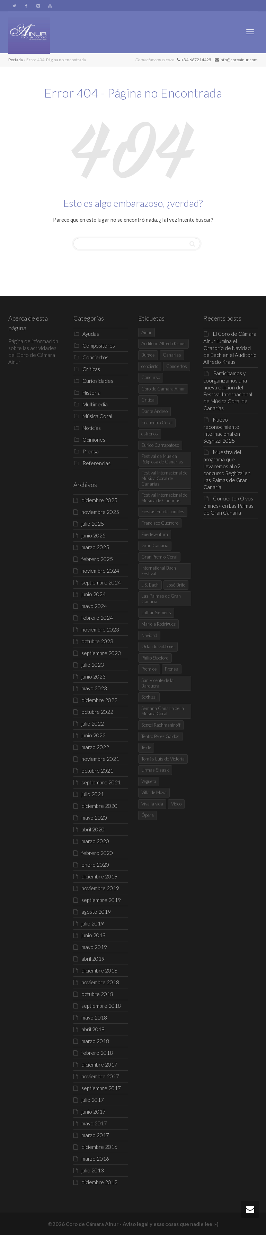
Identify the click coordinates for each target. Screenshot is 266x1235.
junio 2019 (93, 935)
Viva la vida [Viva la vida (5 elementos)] (152, 804)
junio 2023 (93, 676)
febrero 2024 (97, 618)
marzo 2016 (95, 1158)
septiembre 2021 (101, 782)
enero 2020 (95, 864)
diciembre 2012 (99, 1182)
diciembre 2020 (99, 806)
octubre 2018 (97, 994)
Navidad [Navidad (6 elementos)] (149, 635)
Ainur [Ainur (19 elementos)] (146, 332)
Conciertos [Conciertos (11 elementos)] (176, 366)
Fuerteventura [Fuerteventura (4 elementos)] (154, 534)
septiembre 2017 (101, 1088)
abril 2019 (93, 959)
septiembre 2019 (101, 900)
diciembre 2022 (99, 700)
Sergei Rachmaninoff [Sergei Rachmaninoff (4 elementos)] (160, 725)
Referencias (96, 463)
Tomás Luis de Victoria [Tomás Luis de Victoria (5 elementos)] (163, 759)
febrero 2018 (97, 1053)
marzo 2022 (95, 747)
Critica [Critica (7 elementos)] (147, 400)
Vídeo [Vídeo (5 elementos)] (176, 804)
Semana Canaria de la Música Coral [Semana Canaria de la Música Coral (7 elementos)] (162, 711)
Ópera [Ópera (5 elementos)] (147, 815)
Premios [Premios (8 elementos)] (149, 669)
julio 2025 (92, 523)
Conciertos (95, 357)
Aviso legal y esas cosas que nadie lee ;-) (171, 1224)
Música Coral (97, 416)
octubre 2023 (97, 641)
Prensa (90, 451)
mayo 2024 (94, 606)
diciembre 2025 (99, 500)
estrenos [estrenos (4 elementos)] (149, 433)
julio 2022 (92, 723)
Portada (15, 59)
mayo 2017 (94, 1123)
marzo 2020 (95, 841)
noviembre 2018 (100, 982)
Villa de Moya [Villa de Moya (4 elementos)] (154, 792)
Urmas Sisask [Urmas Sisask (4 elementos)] (155, 770)
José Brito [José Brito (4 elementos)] (176, 585)
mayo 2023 (94, 688)
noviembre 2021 (100, 759)
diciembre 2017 (99, 1064)
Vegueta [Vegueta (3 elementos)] (148, 781)
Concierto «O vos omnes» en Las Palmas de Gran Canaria (228, 505)
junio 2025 (93, 535)
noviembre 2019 (100, 888)
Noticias (91, 428)
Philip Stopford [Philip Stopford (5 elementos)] (155, 658)
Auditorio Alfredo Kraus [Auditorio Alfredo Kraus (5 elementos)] (163, 343)
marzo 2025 (95, 547)
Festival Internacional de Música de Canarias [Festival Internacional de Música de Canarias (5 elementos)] (164, 497)
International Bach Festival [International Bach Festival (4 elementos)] (158, 570)
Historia (91, 392)
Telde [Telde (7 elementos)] (146, 747)
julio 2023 (92, 665)
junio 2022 (93, 735)
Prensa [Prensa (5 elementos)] (171, 669)
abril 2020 (93, 829)
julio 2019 (92, 923)
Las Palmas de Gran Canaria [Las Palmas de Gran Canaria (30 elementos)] (161, 598)
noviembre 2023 (100, 629)
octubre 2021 (97, 770)
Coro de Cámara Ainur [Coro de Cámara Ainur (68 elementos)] (163, 388)
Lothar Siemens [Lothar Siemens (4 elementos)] (156, 612)
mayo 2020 (94, 817)
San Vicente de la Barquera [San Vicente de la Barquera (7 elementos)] (157, 683)
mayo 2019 (94, 947)
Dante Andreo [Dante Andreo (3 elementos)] (154, 411)
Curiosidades (97, 381)
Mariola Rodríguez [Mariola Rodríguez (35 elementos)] (158, 624)
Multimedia (95, 404)
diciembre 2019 (99, 876)
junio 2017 (93, 1111)
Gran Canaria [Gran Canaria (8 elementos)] (154, 545)
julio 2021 (92, 794)
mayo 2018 (94, 1017)
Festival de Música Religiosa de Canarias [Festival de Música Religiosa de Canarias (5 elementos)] (162, 458)
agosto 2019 (96, 912)
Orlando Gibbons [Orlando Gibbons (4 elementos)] (158, 646)
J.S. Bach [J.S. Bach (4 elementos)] (150, 585)
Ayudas (90, 334)
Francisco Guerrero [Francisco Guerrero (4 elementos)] (159, 523)
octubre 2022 (97, 712)
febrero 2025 (97, 559)
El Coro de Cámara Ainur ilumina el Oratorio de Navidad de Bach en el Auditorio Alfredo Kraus (230, 348)
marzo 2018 (95, 1041)
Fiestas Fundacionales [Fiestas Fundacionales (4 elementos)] (162, 511)
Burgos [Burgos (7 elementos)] (148, 355)
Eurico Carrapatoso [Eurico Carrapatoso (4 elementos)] (160, 445)
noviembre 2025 (100, 512)
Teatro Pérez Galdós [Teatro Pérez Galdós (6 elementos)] (160, 736)
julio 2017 (92, 1100)
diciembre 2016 (99, 1147)
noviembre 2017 (100, 1076)
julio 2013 (92, 1170)
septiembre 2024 (101, 582)
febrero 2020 (97, 853)
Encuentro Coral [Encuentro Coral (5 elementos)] (156, 422)
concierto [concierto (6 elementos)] (149, 366)
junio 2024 (93, 594)
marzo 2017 (95, 1135)
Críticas (91, 369)
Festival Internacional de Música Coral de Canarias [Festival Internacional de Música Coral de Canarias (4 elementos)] (164, 478)
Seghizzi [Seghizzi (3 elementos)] (149, 697)
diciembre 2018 (99, 970)
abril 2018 (93, 1029)
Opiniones (93, 439)
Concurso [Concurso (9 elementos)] (150, 377)
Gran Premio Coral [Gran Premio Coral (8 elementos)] (159, 557)
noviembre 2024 (100, 571)
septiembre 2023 (101, 653)
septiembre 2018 (101, 1006)
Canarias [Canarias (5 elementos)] (172, 355)
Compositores (98, 345)
